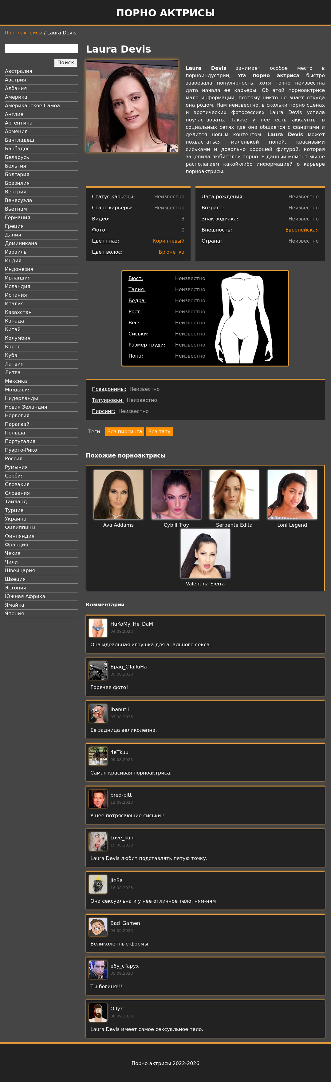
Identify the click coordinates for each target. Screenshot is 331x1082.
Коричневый (168, 241)
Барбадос (17, 149)
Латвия (14, 364)
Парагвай (17, 424)
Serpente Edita (234, 525)
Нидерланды (21, 398)
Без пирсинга (124, 431)
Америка (16, 97)
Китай (13, 329)
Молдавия (18, 390)
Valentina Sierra (205, 584)
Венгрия (15, 192)
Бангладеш (19, 140)
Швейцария (20, 570)
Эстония (15, 588)
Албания (16, 88)
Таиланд (16, 502)
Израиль (16, 252)
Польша (15, 433)
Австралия (18, 71)
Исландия (17, 286)
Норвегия (17, 415)
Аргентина (19, 123)
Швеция (15, 579)
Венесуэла (18, 200)
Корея (13, 347)
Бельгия (15, 166)
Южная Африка (25, 596)
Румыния (16, 467)
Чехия (12, 553)
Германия (17, 217)
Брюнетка (172, 252)
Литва (13, 372)
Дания (13, 235)
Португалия (20, 441)
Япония (14, 613)
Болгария (17, 174)
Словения (17, 493)
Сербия (14, 476)
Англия (14, 114)
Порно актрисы (165, 13)
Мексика (16, 381)
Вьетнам (16, 209)
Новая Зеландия (26, 407)
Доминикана (21, 243)
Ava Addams (118, 525)
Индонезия (19, 269)
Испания (16, 295)
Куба (11, 355)
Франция (16, 545)
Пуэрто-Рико (21, 450)
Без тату (159, 431)
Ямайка (14, 605)
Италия (14, 304)
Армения (16, 131)
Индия (13, 261)
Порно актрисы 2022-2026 (165, 1063)
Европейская (302, 230)
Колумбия (17, 338)
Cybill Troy (176, 525)
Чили (11, 562)
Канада (14, 321)
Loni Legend (292, 525)
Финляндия (19, 536)
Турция (14, 510)
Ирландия (18, 278)
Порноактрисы (23, 33)
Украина (15, 519)
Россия (13, 459)
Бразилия (17, 183)
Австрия (15, 80)
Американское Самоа (32, 106)
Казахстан (18, 312)
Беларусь (17, 157)
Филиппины (20, 527)
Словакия (17, 484)
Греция (14, 226)
